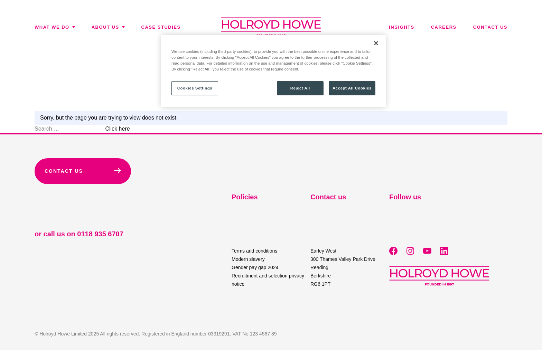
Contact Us (83, 171)
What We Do (55, 27)
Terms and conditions (254, 251)
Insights (401, 27)
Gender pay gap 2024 (255, 267)
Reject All (300, 88)
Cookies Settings (194, 88)
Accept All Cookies (352, 88)
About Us (108, 27)
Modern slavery (248, 259)
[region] (273, 71)
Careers (444, 27)
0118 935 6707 (100, 234)
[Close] (376, 43)
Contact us (490, 27)
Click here (117, 129)
